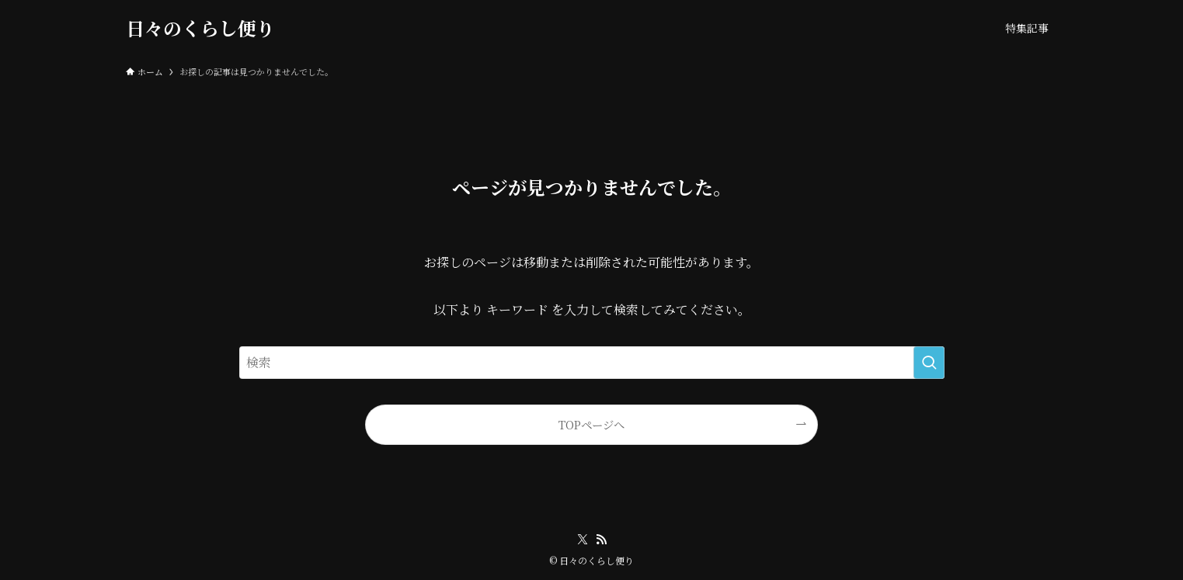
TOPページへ (591, 424)
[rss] (601, 540)
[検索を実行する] (929, 362)
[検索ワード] (592, 362)
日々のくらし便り (200, 28)
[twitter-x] (583, 540)
